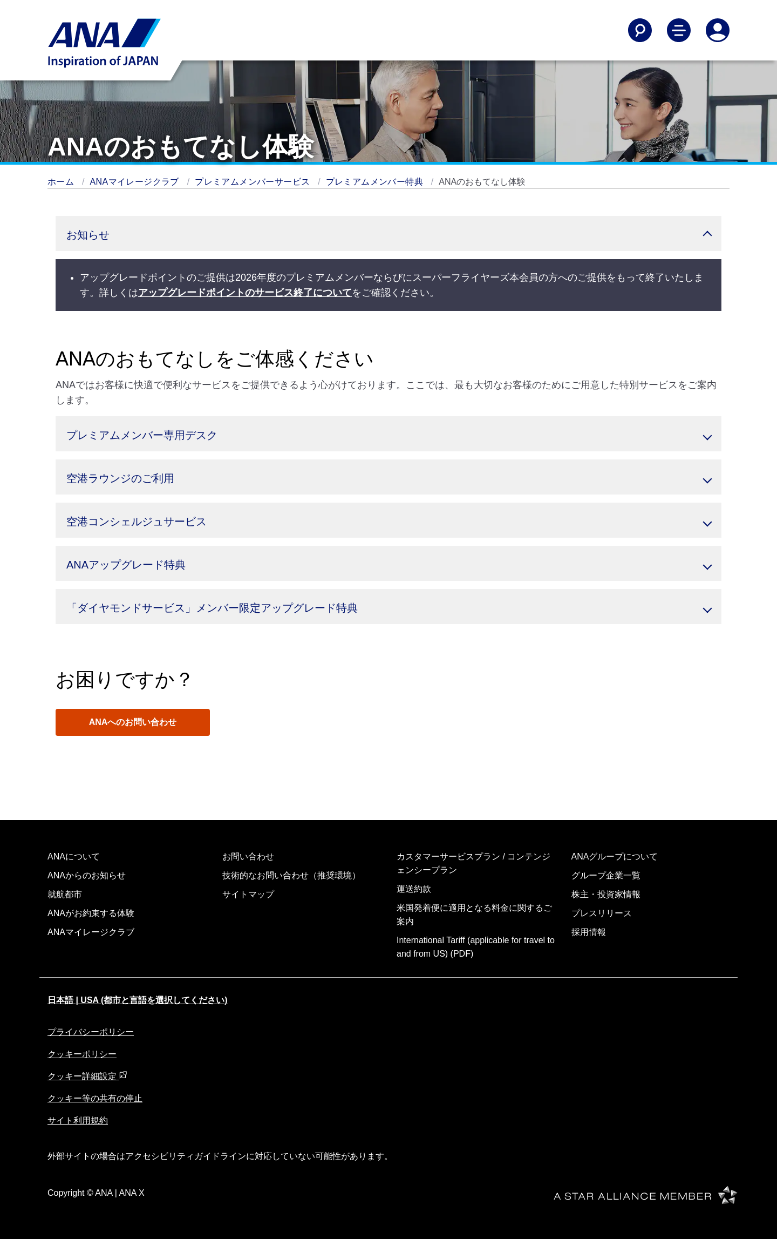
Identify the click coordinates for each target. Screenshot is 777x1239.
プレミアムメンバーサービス (253, 181)
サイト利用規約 (77, 1120)
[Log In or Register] (718, 30)
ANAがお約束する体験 (90, 913)
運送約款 (414, 888)
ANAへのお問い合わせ (133, 722)
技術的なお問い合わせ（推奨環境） (291, 875)
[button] (388, 233)
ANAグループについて (614, 856)
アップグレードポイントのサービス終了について (245, 292)
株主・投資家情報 (605, 894)
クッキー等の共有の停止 (94, 1098)
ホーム (62, 181)
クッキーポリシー (82, 1054)
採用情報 (588, 932)
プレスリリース (601, 913)
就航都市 (64, 894)
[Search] (640, 30)
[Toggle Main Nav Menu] (679, 30)
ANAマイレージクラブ (136, 181)
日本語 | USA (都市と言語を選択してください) (137, 1000)
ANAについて (73, 856)
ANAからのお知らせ (86, 875)
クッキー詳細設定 (87, 1076)
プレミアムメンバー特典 (376, 181)
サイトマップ (248, 894)
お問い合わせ (248, 856)
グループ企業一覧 (605, 875)
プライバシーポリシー (90, 1032)
